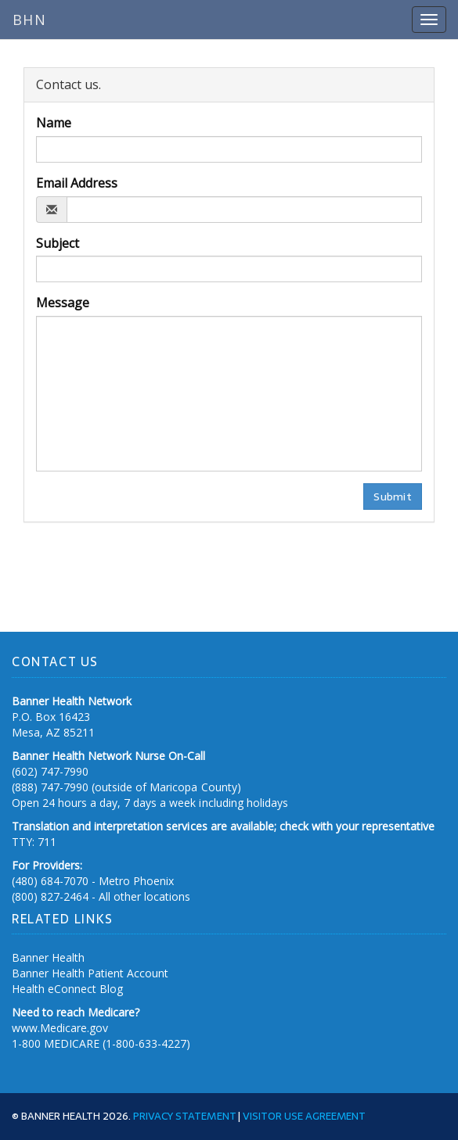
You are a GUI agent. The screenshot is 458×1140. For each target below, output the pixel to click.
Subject (57, 243)
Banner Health (48, 957)
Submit (392, 496)
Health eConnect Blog (67, 988)
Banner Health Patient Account (90, 973)
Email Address (76, 183)
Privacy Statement (184, 1115)
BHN (29, 19)
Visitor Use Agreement (304, 1115)
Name (53, 122)
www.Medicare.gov (60, 1027)
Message (62, 302)
